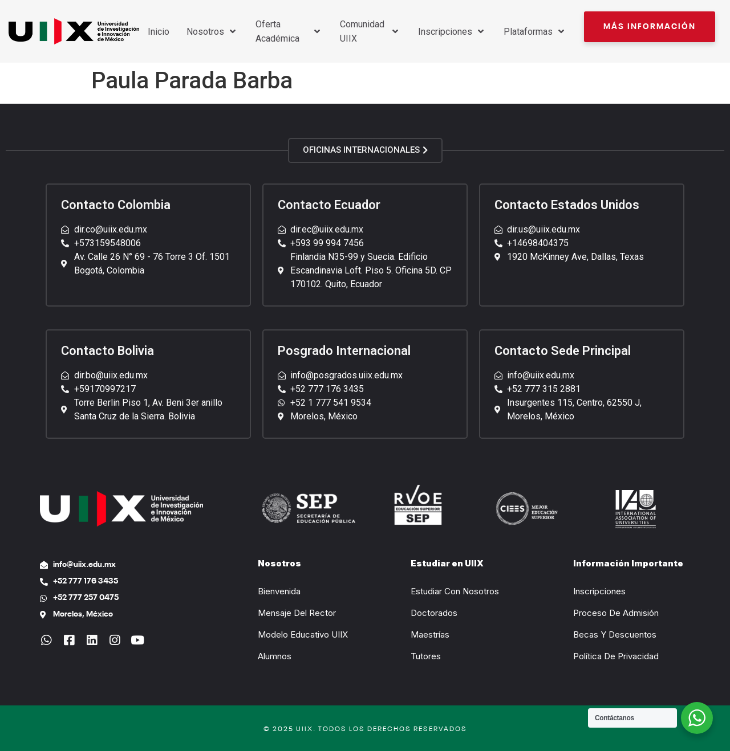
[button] (649, 26)
